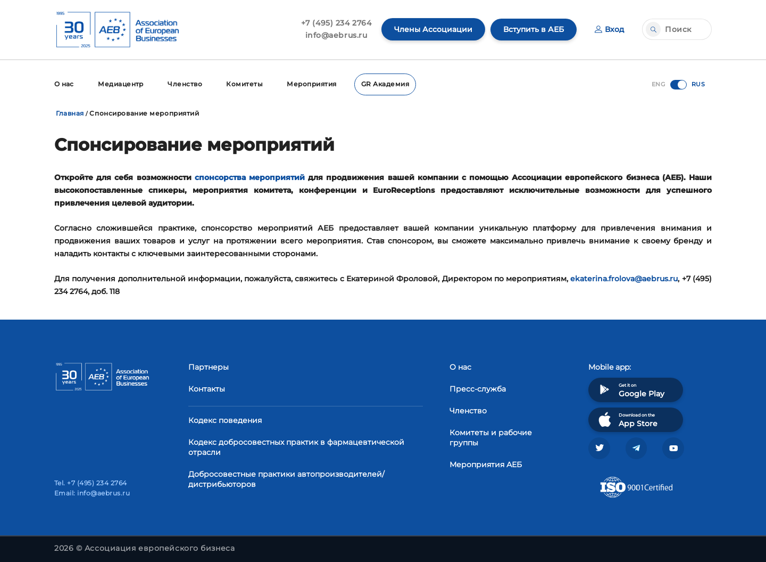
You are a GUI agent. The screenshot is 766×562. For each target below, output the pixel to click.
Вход (609, 29)
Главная (70, 113)
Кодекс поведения (225, 420)
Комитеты (246, 84)
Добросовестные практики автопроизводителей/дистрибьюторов (286, 478)
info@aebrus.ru (336, 35)
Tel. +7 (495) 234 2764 (90, 483)
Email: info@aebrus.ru (92, 493)
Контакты (206, 388)
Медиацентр (121, 84)
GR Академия (387, 84)
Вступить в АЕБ (533, 29)
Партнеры (208, 366)
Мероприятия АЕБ (485, 464)
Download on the (626, 419)
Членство (186, 84)
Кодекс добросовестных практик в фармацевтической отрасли (296, 447)
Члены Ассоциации (433, 29)
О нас (64, 84)
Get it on (630, 389)
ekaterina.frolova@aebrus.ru (624, 278)
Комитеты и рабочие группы (490, 437)
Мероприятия (313, 84)
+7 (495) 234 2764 (336, 23)
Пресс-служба (477, 388)
